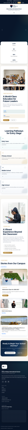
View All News (3, 266)
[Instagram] (14, 2)
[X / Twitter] (16, 2)
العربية (23, 2)
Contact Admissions (10, 352)
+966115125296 (9, 0)
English (19, 2)
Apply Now (13, 120)
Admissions (4, 390)
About (3, 387)
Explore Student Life (7, 252)
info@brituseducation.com (17, 0)
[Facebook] (12, 2)
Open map (14, 416)
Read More (5, 295)
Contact (3, 392)
